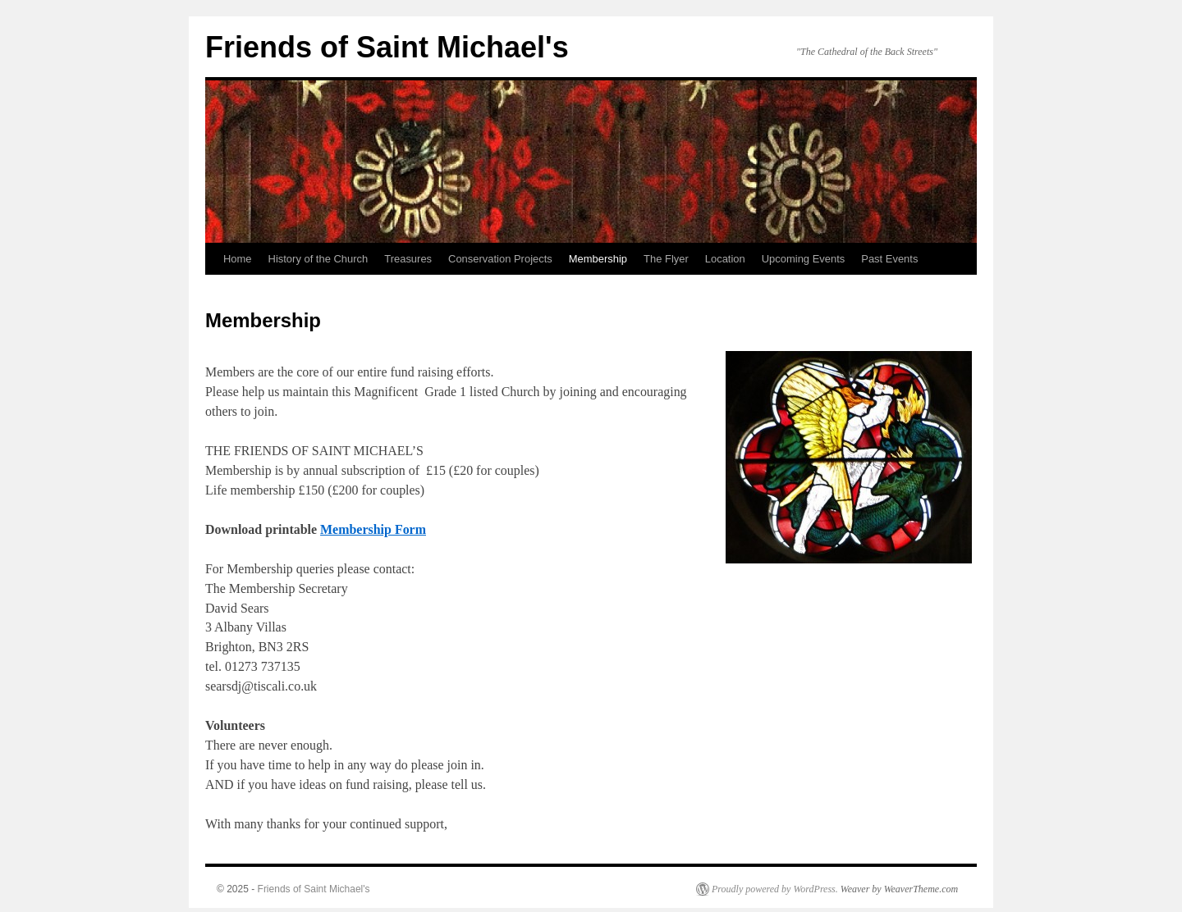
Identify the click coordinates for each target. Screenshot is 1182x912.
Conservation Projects (500, 259)
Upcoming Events (803, 259)
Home (237, 259)
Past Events (889, 259)
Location (725, 259)
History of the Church (318, 259)
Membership (598, 259)
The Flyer (666, 259)
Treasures (408, 259)
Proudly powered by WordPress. (775, 889)
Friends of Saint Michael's (387, 47)
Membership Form (373, 529)
